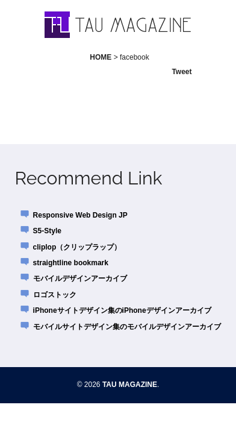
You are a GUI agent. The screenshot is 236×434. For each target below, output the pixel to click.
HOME (100, 57)
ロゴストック (54, 295)
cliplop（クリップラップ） (77, 247)
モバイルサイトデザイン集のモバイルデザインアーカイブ (127, 326)
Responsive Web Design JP (80, 215)
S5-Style (47, 231)
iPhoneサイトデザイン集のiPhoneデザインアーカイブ (122, 310)
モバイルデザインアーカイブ (80, 278)
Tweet (181, 72)
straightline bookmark (70, 263)
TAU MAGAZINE (129, 384)
